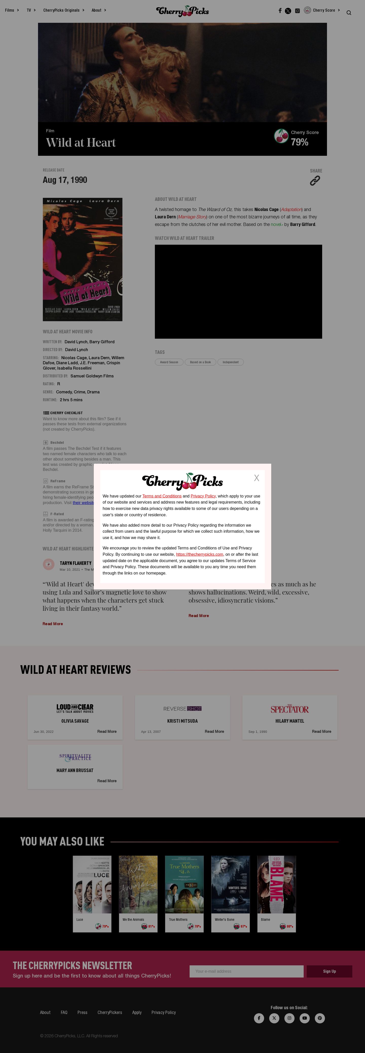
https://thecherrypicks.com (199, 554)
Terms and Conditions (162, 496)
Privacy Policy (203, 496)
